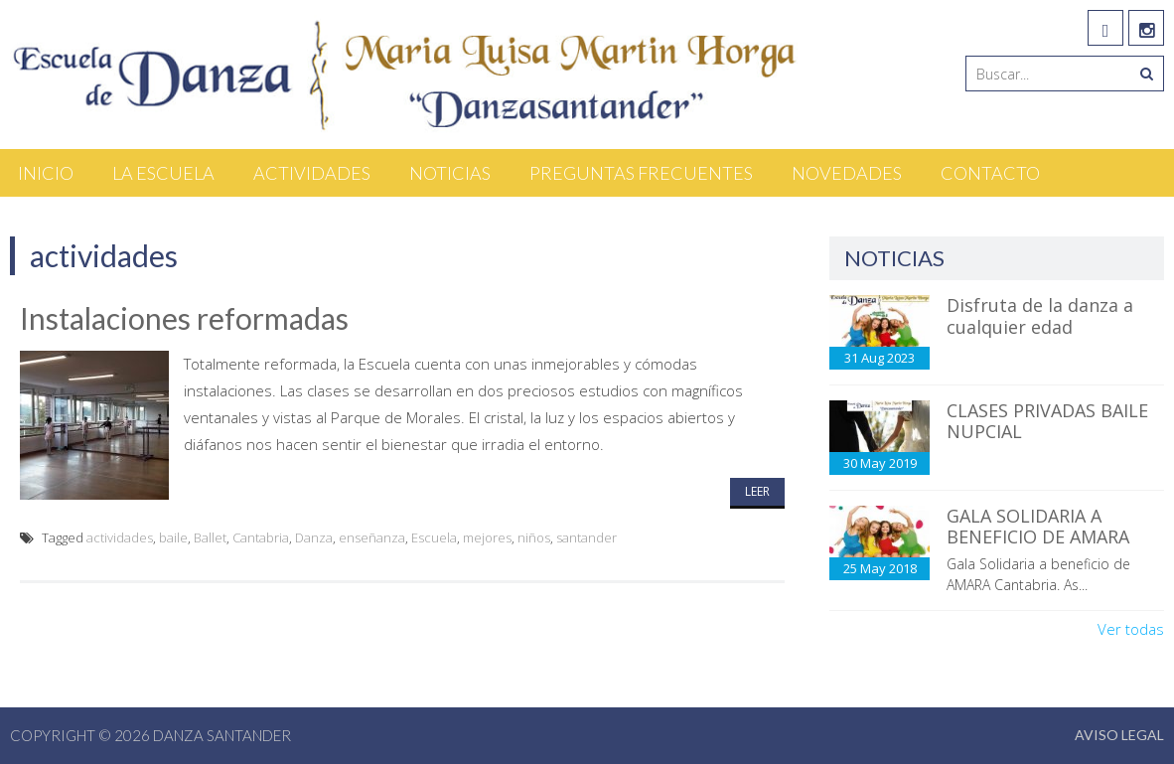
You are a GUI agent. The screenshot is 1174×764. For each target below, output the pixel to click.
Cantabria (260, 537)
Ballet (210, 537)
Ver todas (1131, 629)
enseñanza (372, 537)
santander (586, 537)
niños (533, 537)
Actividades (311, 173)
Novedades (847, 173)
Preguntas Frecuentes (641, 173)
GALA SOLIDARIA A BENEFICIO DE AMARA (1038, 526)
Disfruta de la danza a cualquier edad (1040, 316)
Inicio (45, 173)
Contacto (990, 173)
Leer (757, 491)
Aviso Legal (1119, 734)
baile (173, 537)
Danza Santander (222, 735)
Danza (314, 537)
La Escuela (163, 173)
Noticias (450, 173)
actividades (119, 537)
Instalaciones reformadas (184, 318)
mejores (487, 537)
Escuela (434, 537)
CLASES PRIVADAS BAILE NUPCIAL (1047, 421)
